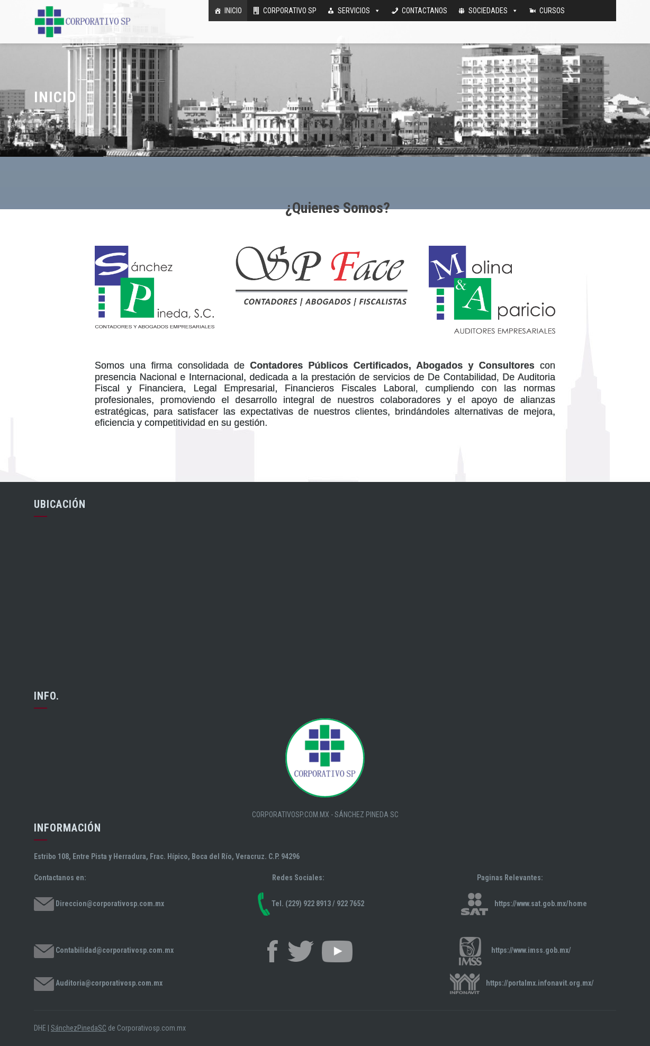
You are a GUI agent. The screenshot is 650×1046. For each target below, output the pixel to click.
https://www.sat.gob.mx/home (540, 903)
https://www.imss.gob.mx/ (531, 950)
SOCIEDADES (488, 10)
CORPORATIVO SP (290, 10)
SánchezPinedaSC (78, 1028)
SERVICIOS (354, 10)
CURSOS (552, 10)
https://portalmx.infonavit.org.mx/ (540, 983)
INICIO (233, 10)
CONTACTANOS (424, 10)
